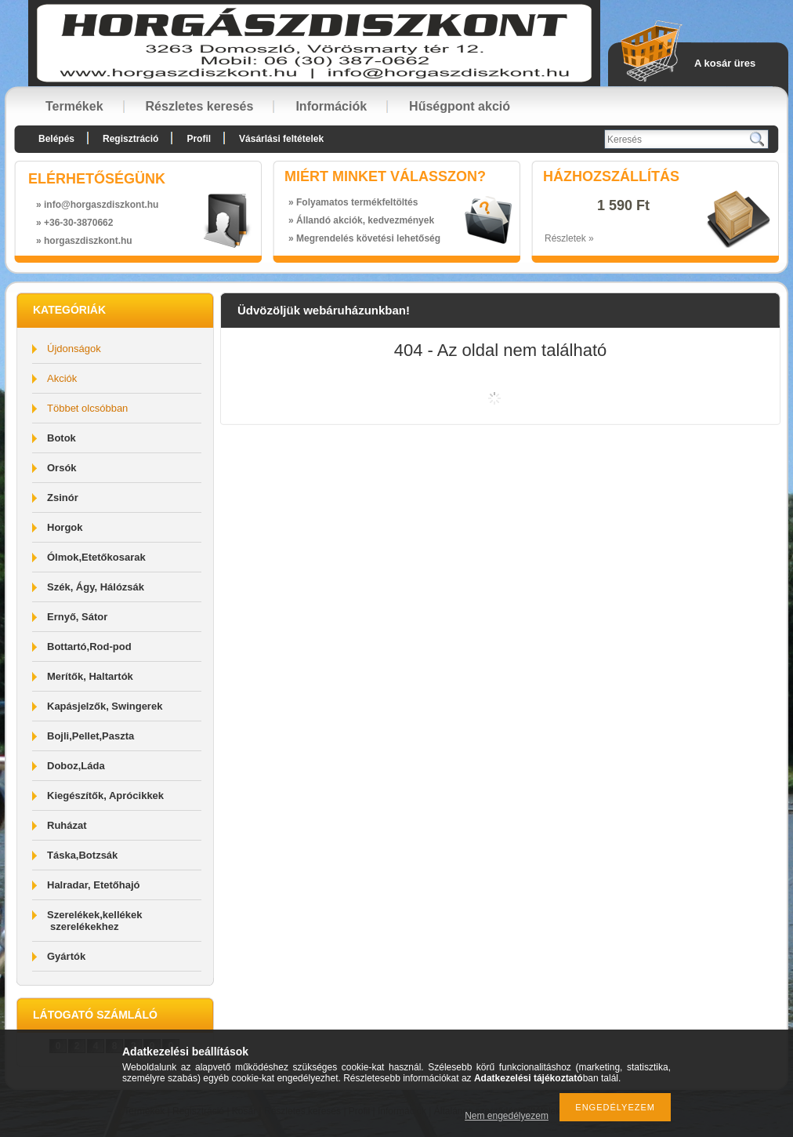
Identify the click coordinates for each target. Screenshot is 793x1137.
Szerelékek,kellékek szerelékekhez (94, 920)
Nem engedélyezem (507, 1115)
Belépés (56, 138)
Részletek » (569, 238)
